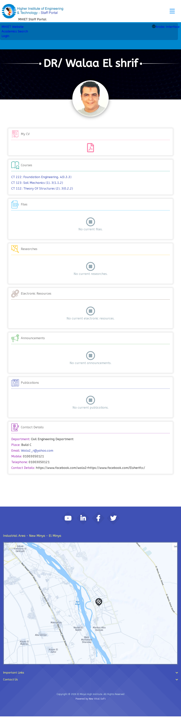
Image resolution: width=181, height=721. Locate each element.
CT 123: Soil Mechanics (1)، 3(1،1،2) (37, 183)
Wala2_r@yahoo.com (37, 450)
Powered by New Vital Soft (91, 703)
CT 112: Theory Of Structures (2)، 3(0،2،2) (42, 188)
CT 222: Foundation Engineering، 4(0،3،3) (41, 177)
